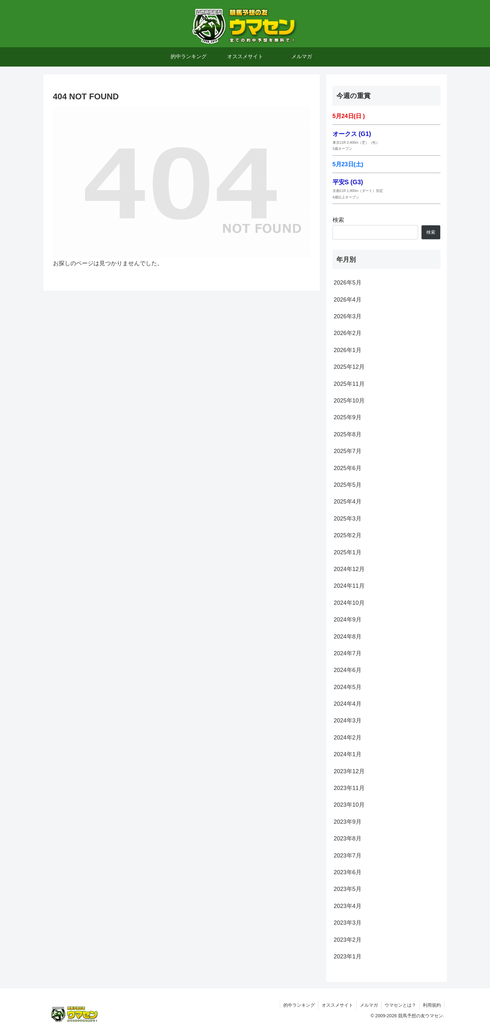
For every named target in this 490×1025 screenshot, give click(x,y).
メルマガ (369, 1005)
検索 (338, 220)
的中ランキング (299, 1005)
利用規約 (432, 1005)
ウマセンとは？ (400, 1005)
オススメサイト (337, 1005)
